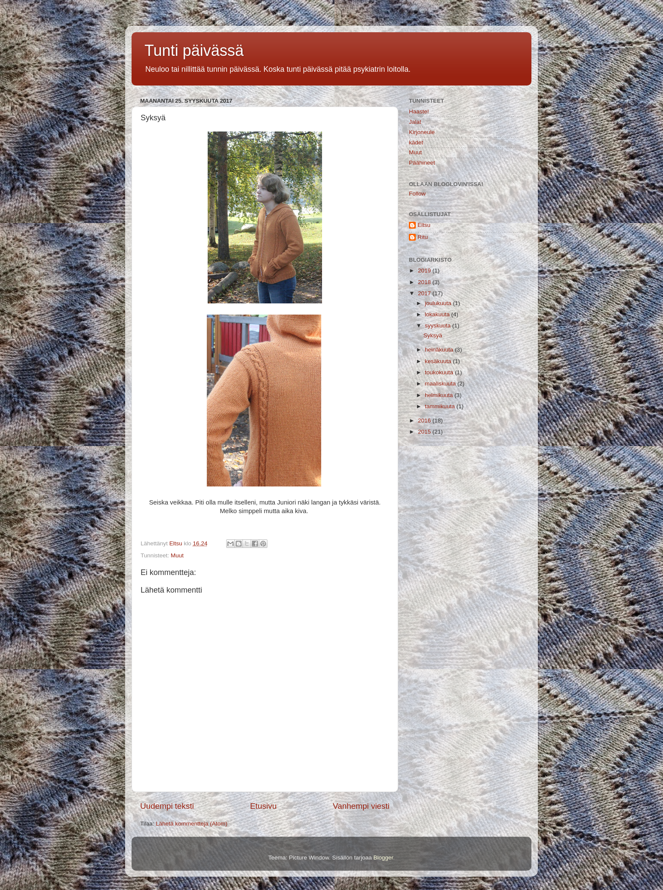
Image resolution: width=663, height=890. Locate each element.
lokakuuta (438, 314)
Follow (417, 193)
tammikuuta (441, 406)
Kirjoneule (422, 132)
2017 (425, 293)
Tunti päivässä (194, 50)
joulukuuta (439, 303)
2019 (425, 270)
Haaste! (419, 111)
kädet (416, 142)
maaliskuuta (441, 383)
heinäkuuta (440, 349)
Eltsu (423, 225)
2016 (425, 420)
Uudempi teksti (167, 805)
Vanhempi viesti (361, 805)
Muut (177, 555)
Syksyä (433, 335)
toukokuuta (440, 372)
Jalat (415, 122)
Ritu (422, 237)
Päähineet (422, 162)
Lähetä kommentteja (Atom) (191, 823)
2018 (425, 282)
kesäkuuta (439, 361)
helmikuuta (439, 395)
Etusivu (263, 805)
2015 (425, 431)
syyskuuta (438, 325)
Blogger (383, 857)
